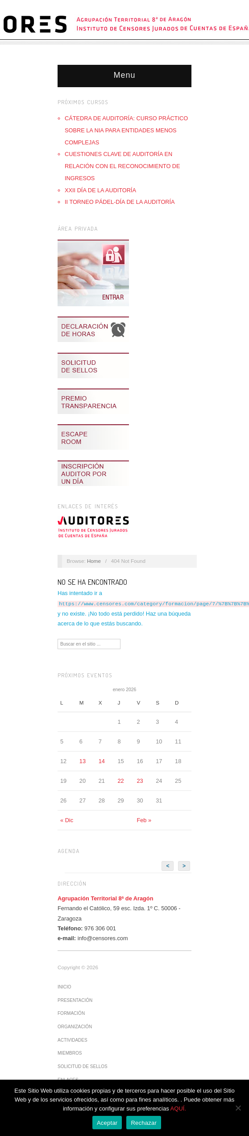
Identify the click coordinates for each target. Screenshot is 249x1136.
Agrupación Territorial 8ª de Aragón (105, 898)
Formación (71, 1012)
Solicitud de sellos (83, 1066)
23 (140, 780)
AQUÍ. (178, 1108)
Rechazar (144, 1122)
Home (94, 561)
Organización (75, 1026)
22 (121, 780)
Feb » (144, 819)
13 (82, 760)
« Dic (66, 819)
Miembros (70, 1052)
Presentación (75, 999)
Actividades (72, 1039)
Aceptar (107, 1122)
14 (102, 760)
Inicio (64, 986)
